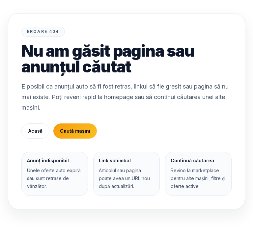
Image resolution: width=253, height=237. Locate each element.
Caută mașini (75, 131)
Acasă (35, 131)
